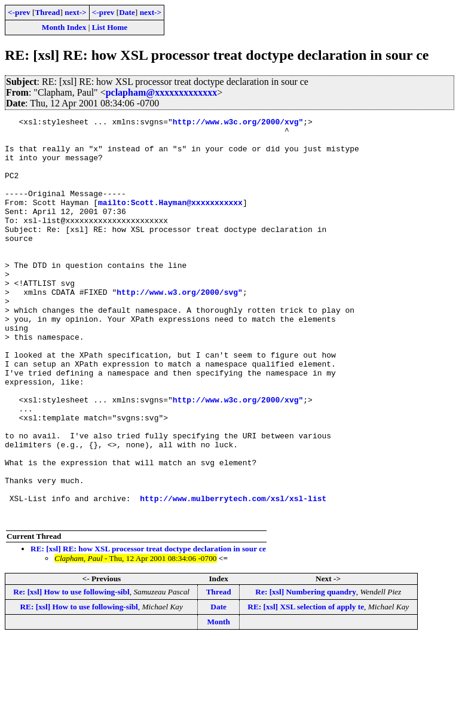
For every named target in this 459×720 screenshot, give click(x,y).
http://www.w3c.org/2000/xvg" (238, 123)
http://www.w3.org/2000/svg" (180, 327)
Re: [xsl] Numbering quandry (305, 672)
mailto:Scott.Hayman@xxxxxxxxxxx (170, 220)
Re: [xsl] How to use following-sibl (71, 672)
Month (218, 702)
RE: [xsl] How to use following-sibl (78, 687)
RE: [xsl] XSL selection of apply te (305, 687)
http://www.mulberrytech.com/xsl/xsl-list (233, 575)
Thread (47, 12)
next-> (75, 12)
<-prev (19, 12)
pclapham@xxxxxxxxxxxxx (161, 92)
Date (127, 12)
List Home (110, 27)
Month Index (64, 27)
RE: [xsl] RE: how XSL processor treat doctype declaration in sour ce (148, 629)
